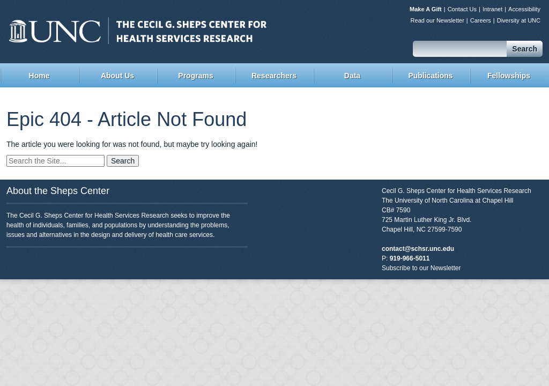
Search (524, 48)
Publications (430, 75)
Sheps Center (137, 30)
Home (39, 75)
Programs (195, 75)
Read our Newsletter (437, 20)
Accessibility (524, 9)
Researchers (273, 75)
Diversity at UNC (518, 20)
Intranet (492, 9)
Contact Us (462, 9)
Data (352, 75)
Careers (480, 20)
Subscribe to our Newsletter (421, 268)
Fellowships (508, 75)
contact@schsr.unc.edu (418, 249)
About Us (117, 75)
